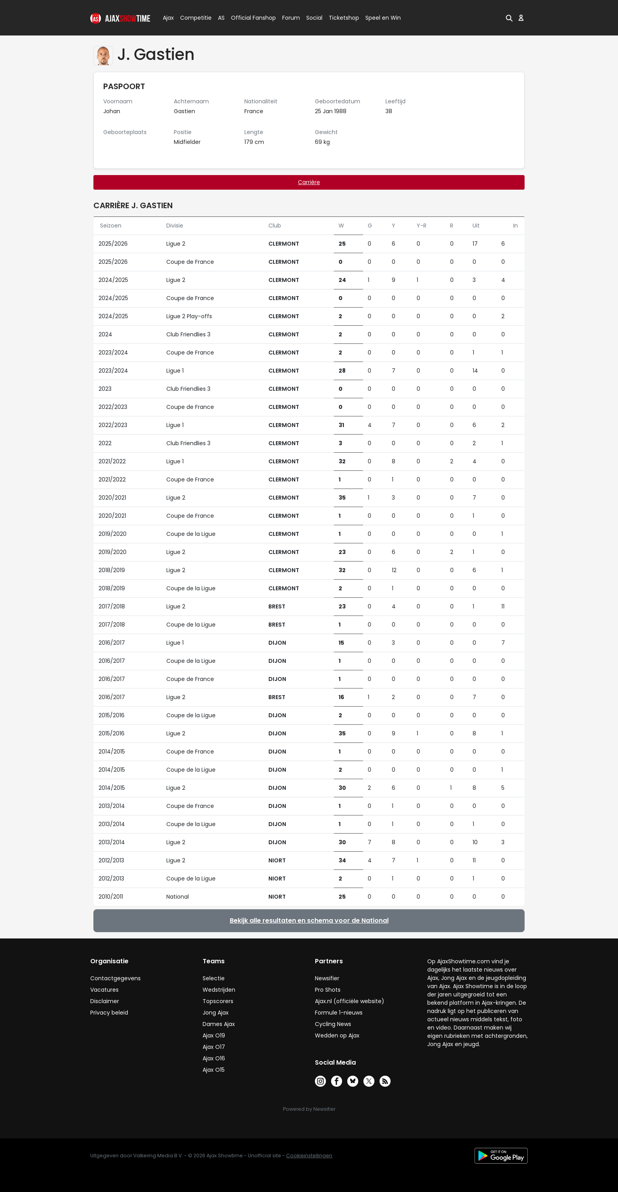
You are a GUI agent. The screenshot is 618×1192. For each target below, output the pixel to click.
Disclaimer (104, 1001)
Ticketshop (344, 18)
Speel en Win (383, 18)
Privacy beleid (109, 1013)
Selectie (214, 978)
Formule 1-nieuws (339, 1013)
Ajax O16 (214, 1058)
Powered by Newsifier (309, 1109)
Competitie (192, 18)
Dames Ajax (219, 1024)
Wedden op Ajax (337, 1035)
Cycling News (333, 1024)
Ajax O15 (214, 1070)
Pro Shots (328, 990)
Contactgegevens (115, 978)
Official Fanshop (248, 18)
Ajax (168, 18)
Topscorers (218, 1001)
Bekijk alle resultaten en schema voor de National (309, 920)
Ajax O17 (214, 1047)
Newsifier (327, 978)
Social (313, 18)
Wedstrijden (219, 990)
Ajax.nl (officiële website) (349, 1001)
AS (221, 18)
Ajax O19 (214, 1035)
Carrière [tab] (309, 182)
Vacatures (104, 990)
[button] (509, 17)
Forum (291, 18)
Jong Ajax (216, 1013)
